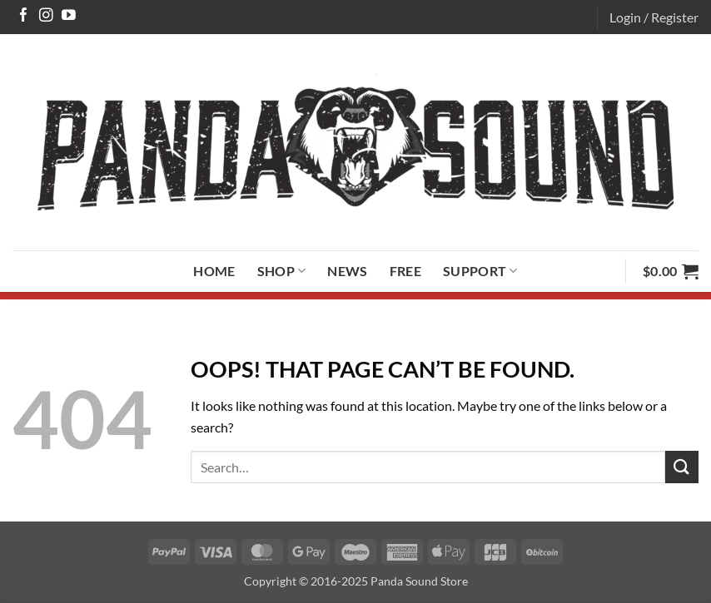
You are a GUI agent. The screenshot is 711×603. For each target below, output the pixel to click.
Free (405, 271)
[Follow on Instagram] (46, 16)
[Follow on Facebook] (24, 16)
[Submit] (682, 467)
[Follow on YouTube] (69, 16)
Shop (281, 271)
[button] (654, 17)
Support (480, 271)
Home (214, 271)
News (347, 271)
